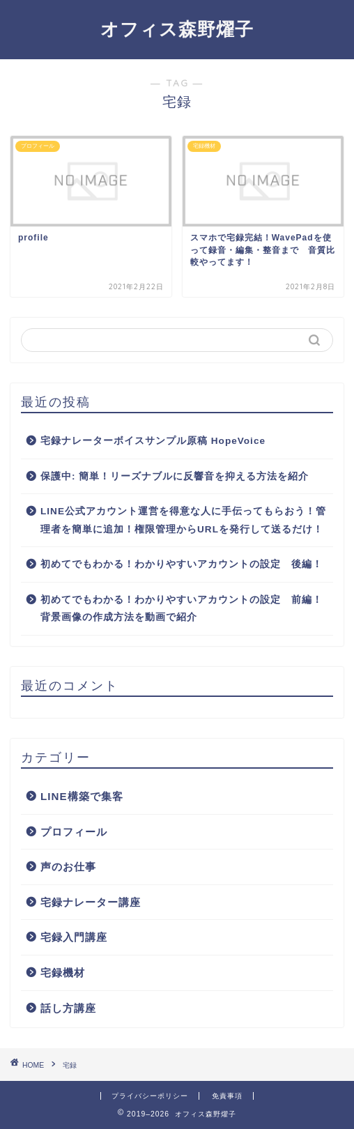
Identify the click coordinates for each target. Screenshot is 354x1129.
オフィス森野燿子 (177, 28)
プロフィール (73, 832)
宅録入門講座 (73, 937)
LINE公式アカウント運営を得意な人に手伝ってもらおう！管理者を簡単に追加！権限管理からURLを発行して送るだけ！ (183, 520)
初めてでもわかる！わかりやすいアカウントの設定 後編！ (181, 564)
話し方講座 (68, 1008)
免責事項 (227, 1096)
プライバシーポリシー (149, 1096)
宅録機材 (62, 972)
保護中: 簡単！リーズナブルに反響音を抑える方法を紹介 (174, 476)
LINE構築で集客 (81, 796)
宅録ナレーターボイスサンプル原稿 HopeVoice (153, 441)
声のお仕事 (68, 867)
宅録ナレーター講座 (90, 902)
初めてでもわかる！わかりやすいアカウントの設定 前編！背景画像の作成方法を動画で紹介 (181, 608)
